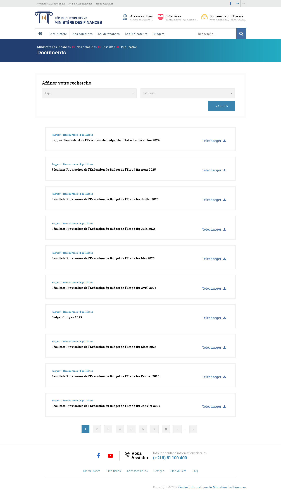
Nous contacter (104, 3)
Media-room (91, 475)
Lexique (159, 475)
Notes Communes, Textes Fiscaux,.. (228, 17)
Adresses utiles (137, 475)
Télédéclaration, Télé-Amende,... (182, 17)
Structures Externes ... (142, 17)
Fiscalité (109, 47)
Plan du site (178, 475)
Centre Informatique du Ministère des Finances (212, 491)
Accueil (42, 38)
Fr (237, 3)
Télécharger (211, 141)
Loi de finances (109, 34)
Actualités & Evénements (51, 3)
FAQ (195, 475)
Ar (243, 3)
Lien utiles (113, 475)
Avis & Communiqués (80, 3)
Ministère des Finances (54, 47)
